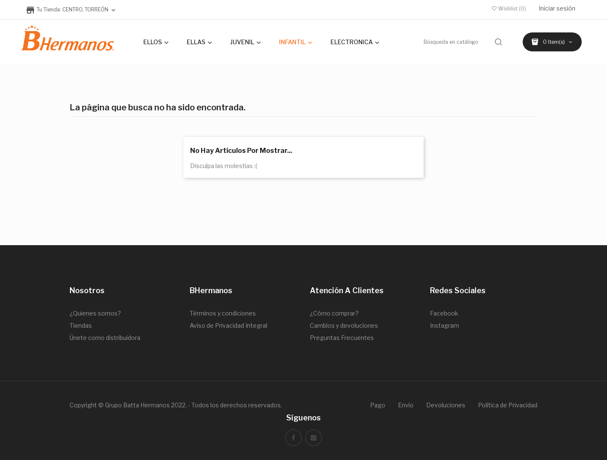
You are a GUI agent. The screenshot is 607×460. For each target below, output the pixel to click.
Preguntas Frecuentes (342, 337)
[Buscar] (463, 41)
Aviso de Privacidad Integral (228, 325)
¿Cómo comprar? (334, 313)
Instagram (444, 325)
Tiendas (81, 325)
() (509, 8)
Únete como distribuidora (105, 337)
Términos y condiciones (223, 313)
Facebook (444, 313)
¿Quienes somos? (95, 313)
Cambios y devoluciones (344, 325)
